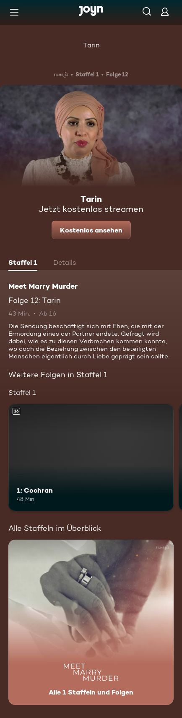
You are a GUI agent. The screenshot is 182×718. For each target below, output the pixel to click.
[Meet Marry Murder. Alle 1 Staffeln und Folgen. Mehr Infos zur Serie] (91, 622)
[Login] (165, 11)
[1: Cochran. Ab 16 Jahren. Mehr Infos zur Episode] (91, 457)
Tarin (91, 45)
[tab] (23, 263)
